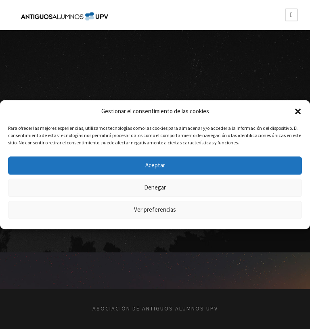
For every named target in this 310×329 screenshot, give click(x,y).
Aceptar (155, 165)
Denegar (155, 187)
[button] (298, 111)
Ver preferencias (155, 209)
